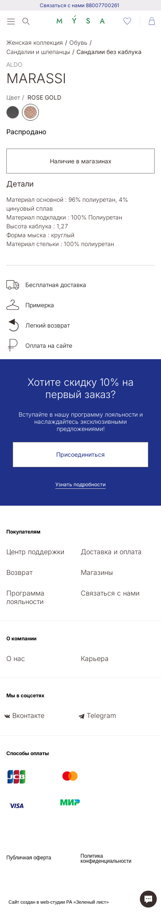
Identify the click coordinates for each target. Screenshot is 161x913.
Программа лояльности (25, 597)
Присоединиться (80, 454)
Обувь (78, 42)
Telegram (101, 715)
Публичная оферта (28, 857)
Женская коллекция (34, 42)
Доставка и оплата (111, 551)
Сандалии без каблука (109, 51)
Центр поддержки (35, 551)
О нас (15, 658)
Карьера (95, 658)
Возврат (19, 572)
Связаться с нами (110, 593)
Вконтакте (28, 715)
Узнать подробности (80, 484)
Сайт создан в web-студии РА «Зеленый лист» (58, 902)
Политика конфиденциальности (106, 858)
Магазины (97, 572)
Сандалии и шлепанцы (38, 51)
